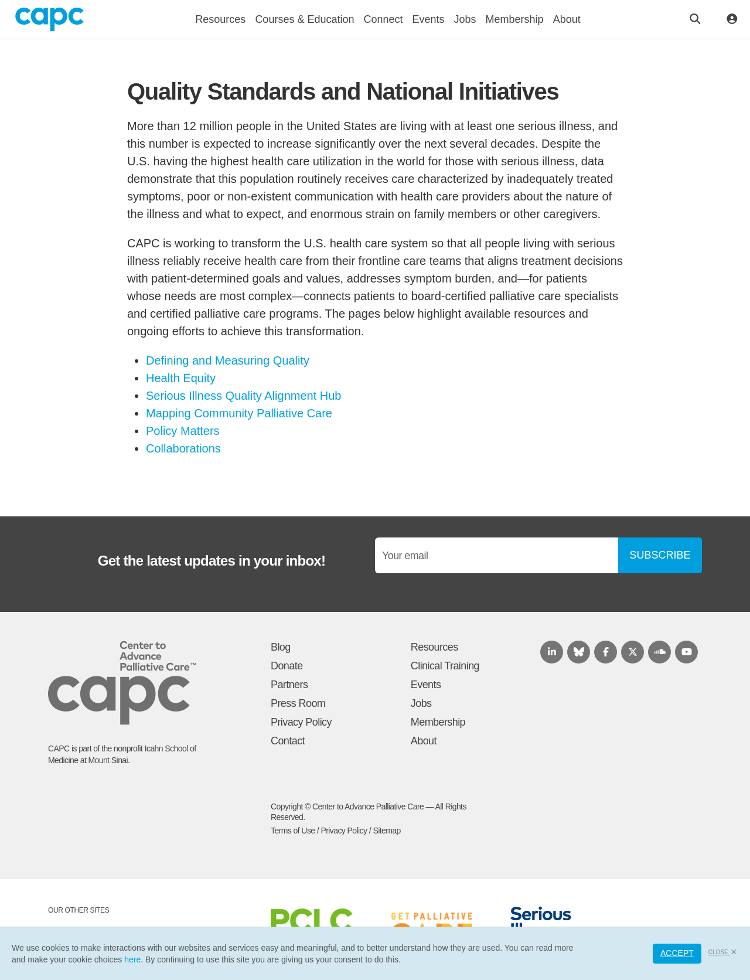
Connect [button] (383, 19)
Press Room (298, 703)
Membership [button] (515, 19)
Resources (434, 647)
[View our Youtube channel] (686, 652)
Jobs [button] (465, 19)
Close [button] (722, 952)
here (132, 959)
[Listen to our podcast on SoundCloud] (659, 652)
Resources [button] (220, 19)
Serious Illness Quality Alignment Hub (244, 395)
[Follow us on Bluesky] (578, 652)
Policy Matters (183, 430)
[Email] (496, 555)
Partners (289, 684)
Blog (281, 647)
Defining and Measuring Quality (227, 360)
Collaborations (183, 448)
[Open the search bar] (695, 19)
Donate (287, 666)
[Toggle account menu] (732, 19)
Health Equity (181, 378)
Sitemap (386, 830)
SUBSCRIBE (659, 555)
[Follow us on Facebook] (605, 652)
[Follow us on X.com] (632, 652)
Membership (438, 722)
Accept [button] (677, 953)
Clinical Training (445, 666)
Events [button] (428, 19)
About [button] (567, 19)
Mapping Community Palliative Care (239, 413)
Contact (288, 741)
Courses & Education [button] (304, 19)
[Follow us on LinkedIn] (551, 652)
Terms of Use (293, 830)
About (424, 741)
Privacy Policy (301, 722)
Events (426, 684)
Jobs (421, 703)
